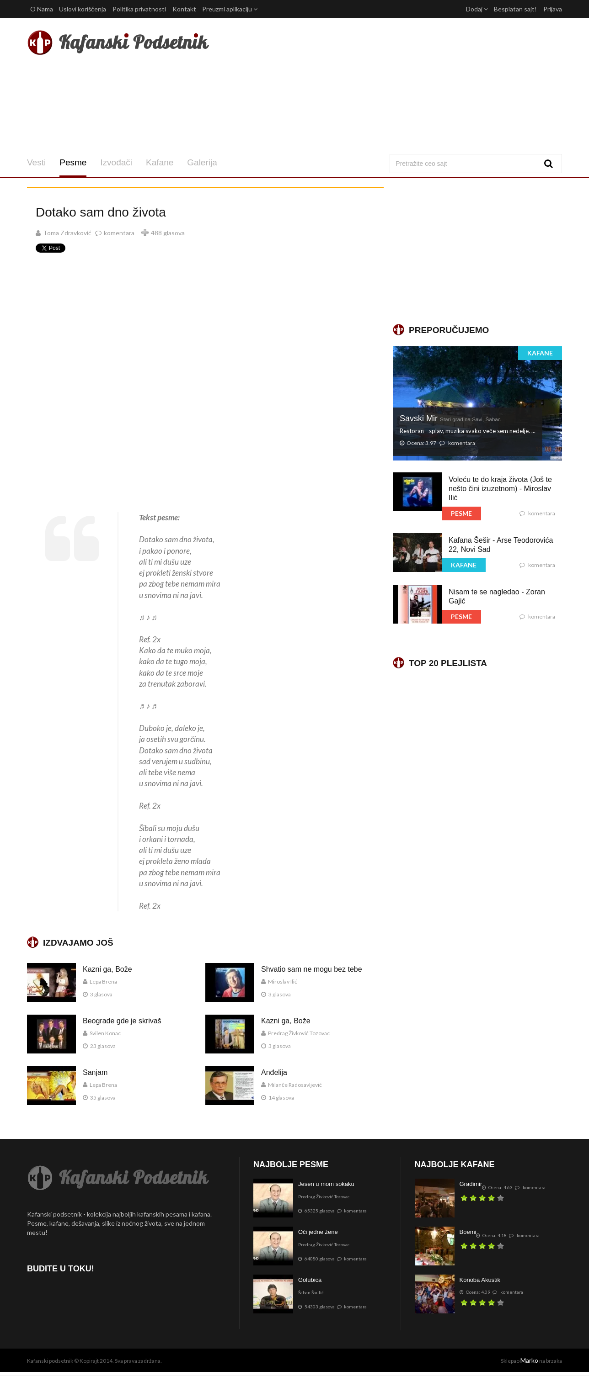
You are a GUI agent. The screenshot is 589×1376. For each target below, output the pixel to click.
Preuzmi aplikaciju (229, 9)
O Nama (41, 9)
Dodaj (477, 9)
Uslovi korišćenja (82, 9)
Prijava (552, 9)
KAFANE (540, 353)
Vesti (36, 162)
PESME (461, 513)
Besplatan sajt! (515, 9)
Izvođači (116, 162)
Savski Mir (450, 418)
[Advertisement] (385, 86)
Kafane (159, 162)
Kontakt (184, 9)
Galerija (202, 162)
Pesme (72, 162)
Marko (529, 1360)
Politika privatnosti (139, 9)
